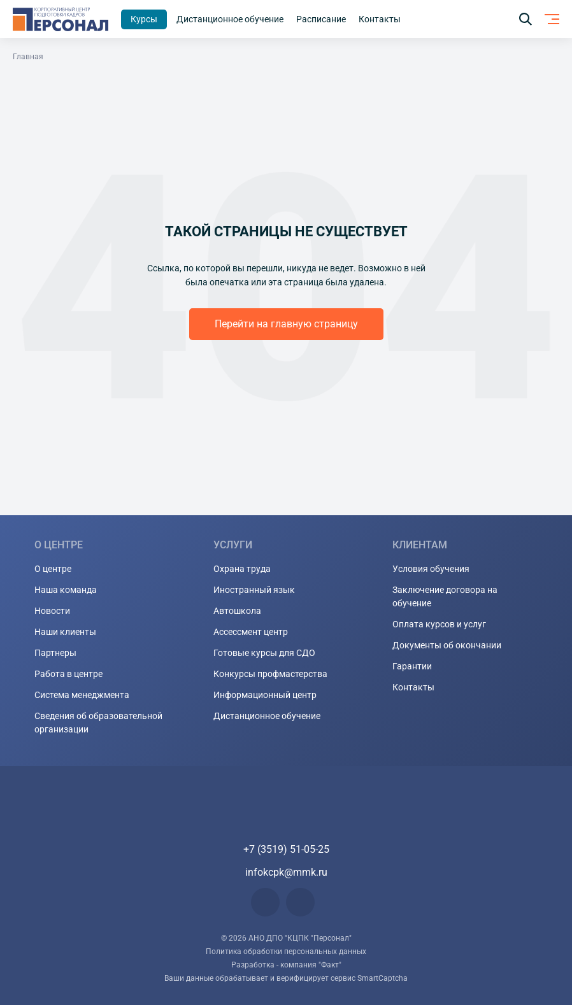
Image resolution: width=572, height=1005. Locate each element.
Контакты (413, 687)
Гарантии (412, 666)
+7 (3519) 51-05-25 (286, 849)
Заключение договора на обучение (444, 596)
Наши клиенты (65, 632)
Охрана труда (242, 569)
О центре (52, 569)
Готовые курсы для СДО (264, 653)
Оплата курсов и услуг (439, 624)
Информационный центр (265, 695)
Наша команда (65, 590)
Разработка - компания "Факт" (286, 964)
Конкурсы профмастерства (270, 674)
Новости (52, 611)
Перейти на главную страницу (286, 324)
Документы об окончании (446, 645)
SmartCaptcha (382, 978)
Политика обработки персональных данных (286, 951)
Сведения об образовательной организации (98, 722)
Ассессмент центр (250, 632)
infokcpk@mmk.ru (286, 872)
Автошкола (237, 611)
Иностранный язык (254, 590)
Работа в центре (68, 674)
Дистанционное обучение (266, 716)
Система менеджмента (81, 695)
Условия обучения (430, 569)
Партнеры (55, 653)
